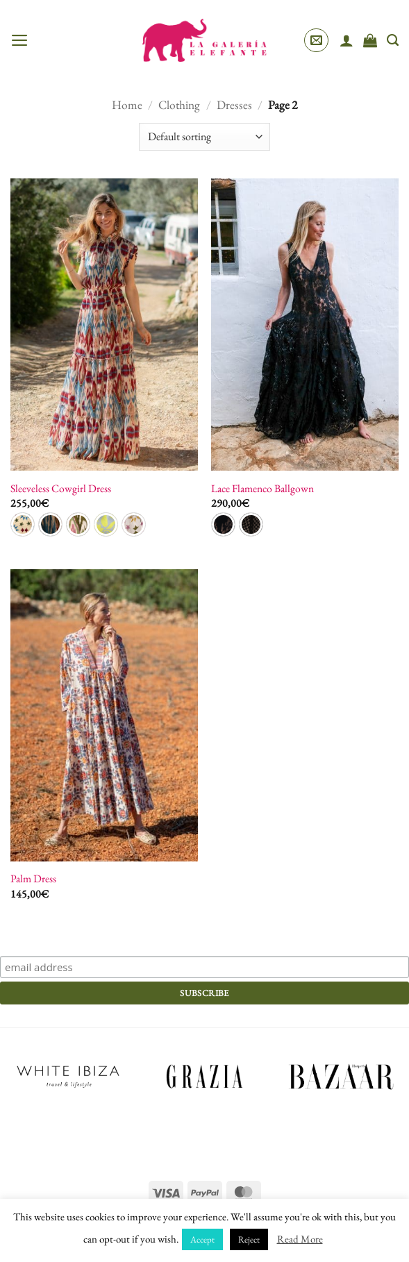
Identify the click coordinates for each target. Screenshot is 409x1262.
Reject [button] (249, 1239)
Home (127, 104)
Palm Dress (33, 879)
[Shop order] (204, 137)
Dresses (234, 104)
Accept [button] (202, 1239)
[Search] (393, 40)
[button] (19, 40)
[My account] (346, 40)
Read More (300, 1238)
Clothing (179, 104)
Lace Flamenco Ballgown (262, 489)
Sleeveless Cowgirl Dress (60, 489)
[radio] (22, 524)
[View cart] (370, 40)
